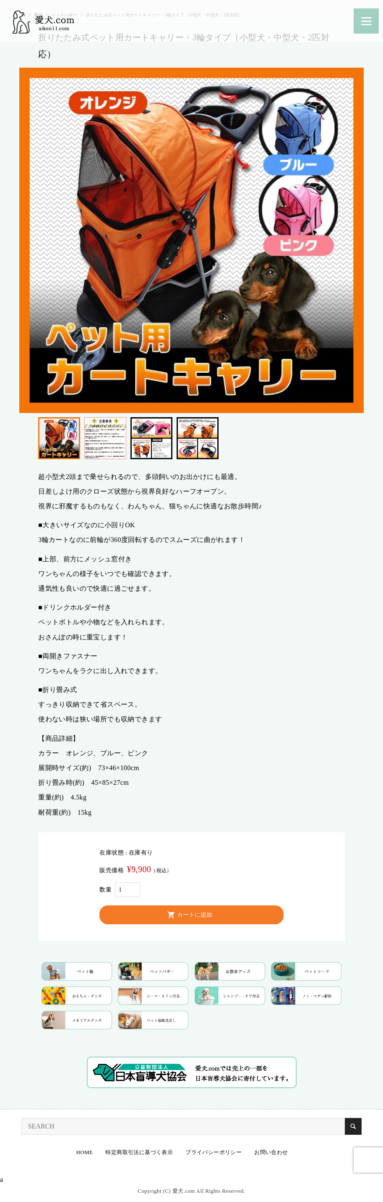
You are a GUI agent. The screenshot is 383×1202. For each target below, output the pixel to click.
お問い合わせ (271, 1152)
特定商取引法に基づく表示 (139, 1152)
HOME (84, 1152)
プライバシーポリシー (213, 1152)
